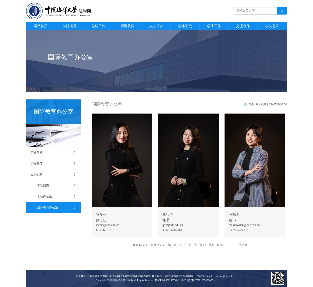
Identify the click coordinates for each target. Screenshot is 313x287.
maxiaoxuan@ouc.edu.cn (244, 225)
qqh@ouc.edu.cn (172, 225)
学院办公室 (59, 196)
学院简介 (55, 152)
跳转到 (243, 245)
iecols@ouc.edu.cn (107, 225)
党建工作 (98, 26)
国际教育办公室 (59, 207)
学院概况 (70, 26)
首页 (251, 104)
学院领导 (55, 163)
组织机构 (55, 174)
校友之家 (272, 26)
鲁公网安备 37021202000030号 (198, 280)
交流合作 (243, 26)
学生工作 (214, 26)
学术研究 (185, 26)
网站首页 (41, 26)
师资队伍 (127, 26)
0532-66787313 (105, 230)
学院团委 (59, 185)
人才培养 (156, 26)
